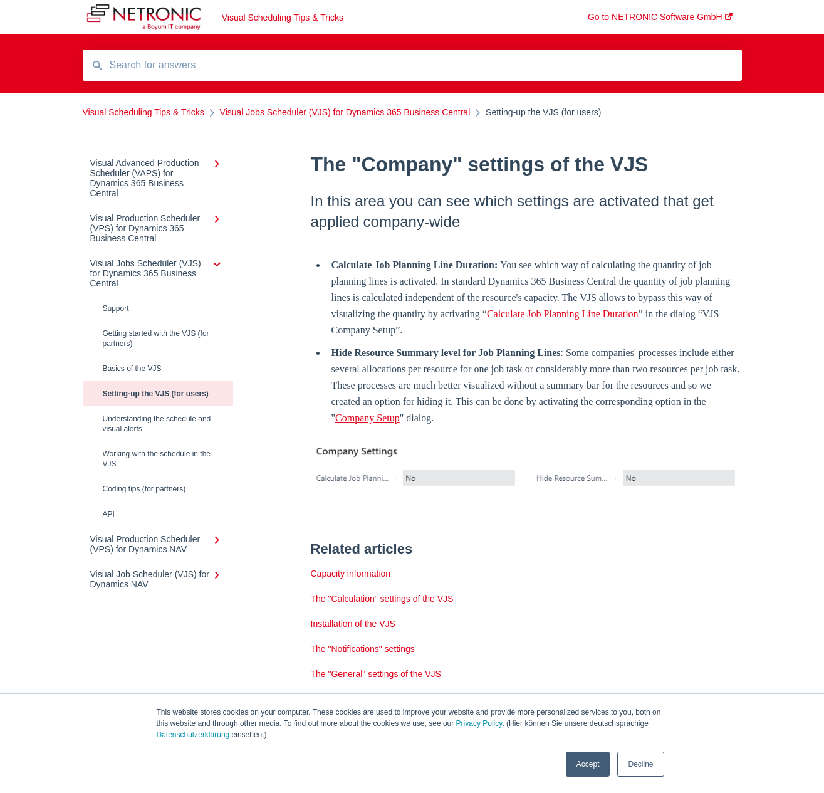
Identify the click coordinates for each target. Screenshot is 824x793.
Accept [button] (588, 764)
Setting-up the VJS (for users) (156, 393)
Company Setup (367, 417)
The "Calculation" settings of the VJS (382, 599)
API (109, 514)
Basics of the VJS (132, 368)
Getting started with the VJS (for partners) (156, 338)
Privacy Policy (479, 723)
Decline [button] (640, 764)
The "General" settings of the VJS (376, 674)
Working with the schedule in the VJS (157, 458)
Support (116, 308)
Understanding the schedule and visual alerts (157, 423)
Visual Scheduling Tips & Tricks (282, 18)
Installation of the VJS (353, 624)
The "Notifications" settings (363, 649)
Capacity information (351, 574)
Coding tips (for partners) (144, 489)
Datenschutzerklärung (193, 734)
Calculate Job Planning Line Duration (563, 313)
